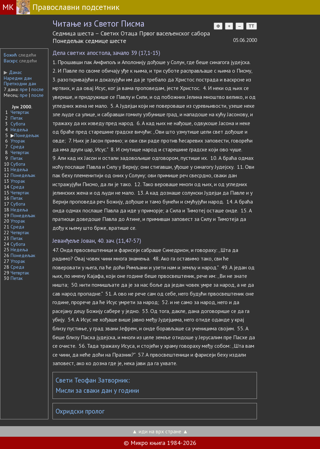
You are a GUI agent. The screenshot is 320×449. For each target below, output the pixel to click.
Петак (16, 118)
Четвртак (20, 112)
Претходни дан (20, 83)
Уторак (18, 141)
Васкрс (11, 61)
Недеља (19, 129)
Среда (17, 147)
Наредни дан (18, 78)
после (37, 89)
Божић (10, 55)
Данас (13, 72)
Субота (18, 124)
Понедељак (26, 135)
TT (251, 26)
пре (24, 89)
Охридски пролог (80, 411)
